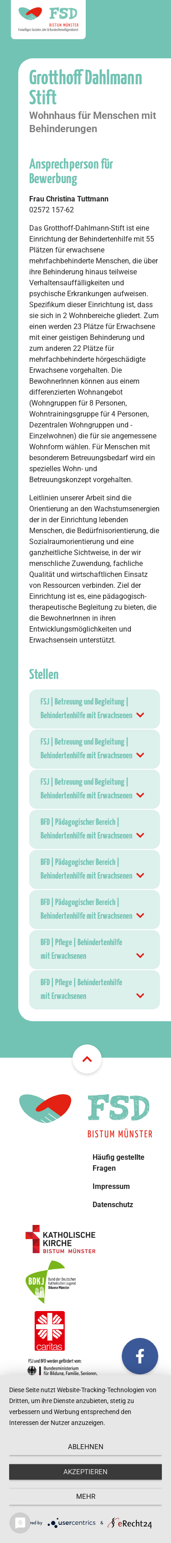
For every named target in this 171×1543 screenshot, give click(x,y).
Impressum (111, 1186)
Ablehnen (86, 1447)
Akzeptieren (85, 1472)
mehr (85, 1496)
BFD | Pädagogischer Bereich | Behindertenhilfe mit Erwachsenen (93, 830)
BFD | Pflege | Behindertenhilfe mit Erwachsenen (93, 950)
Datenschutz (113, 1204)
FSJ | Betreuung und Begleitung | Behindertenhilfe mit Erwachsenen (93, 710)
